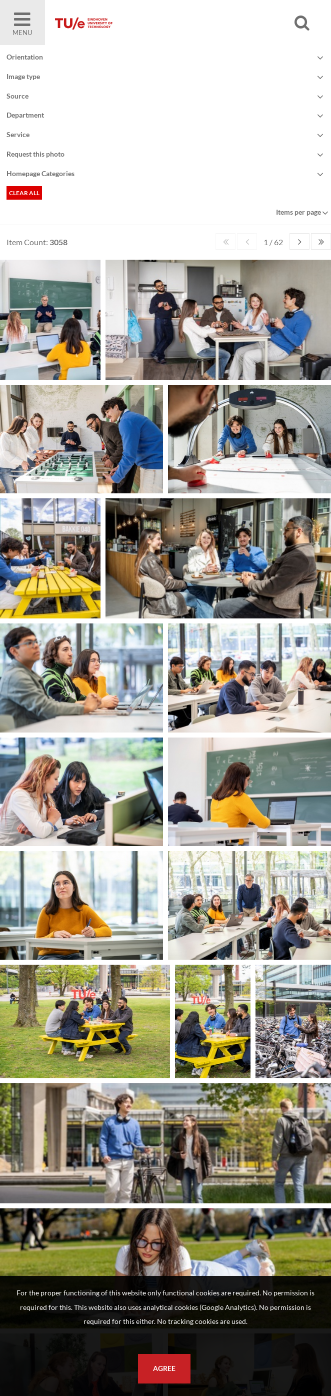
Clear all (24, 193)
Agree (164, 1368)
